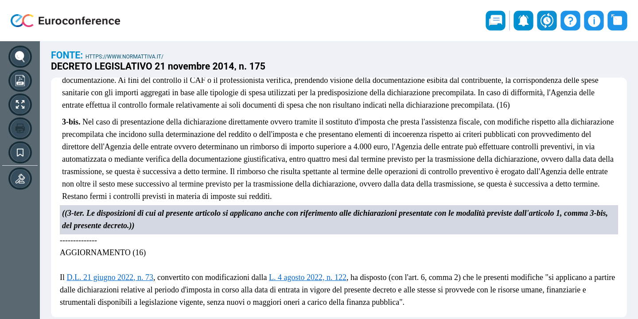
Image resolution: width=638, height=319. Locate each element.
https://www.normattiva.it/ (124, 57)
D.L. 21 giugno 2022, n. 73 (110, 277)
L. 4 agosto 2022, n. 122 (307, 277)
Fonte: (68, 55)
